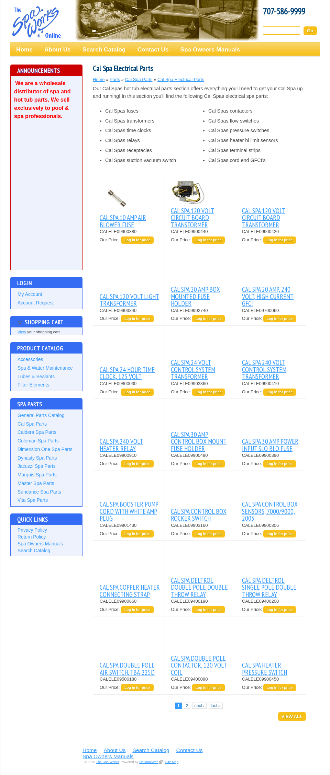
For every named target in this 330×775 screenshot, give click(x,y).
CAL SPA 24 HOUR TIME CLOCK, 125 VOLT (127, 373)
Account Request (36, 302)
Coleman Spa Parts (38, 440)
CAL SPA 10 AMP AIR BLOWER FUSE (123, 221)
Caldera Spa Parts (37, 432)
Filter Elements (33, 385)
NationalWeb (148, 762)
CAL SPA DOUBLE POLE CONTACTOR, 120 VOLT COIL (199, 665)
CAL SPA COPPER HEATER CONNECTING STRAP (130, 590)
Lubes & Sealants (36, 376)
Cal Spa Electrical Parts (180, 79)
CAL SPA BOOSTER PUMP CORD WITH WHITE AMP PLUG (129, 511)
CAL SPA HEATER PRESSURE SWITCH (264, 668)
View (22, 332)
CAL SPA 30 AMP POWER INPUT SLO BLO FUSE (270, 444)
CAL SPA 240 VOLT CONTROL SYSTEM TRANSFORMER (264, 369)
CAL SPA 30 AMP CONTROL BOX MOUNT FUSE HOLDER (199, 441)
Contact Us (152, 49)
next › (199, 705)
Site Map (171, 762)
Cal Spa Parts (32, 424)
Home (24, 49)
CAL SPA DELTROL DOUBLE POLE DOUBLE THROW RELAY (199, 587)
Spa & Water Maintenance (45, 368)
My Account (30, 294)
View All (292, 716)
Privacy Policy (32, 530)
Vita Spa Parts (33, 500)
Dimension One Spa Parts (45, 449)
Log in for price (137, 240)
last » (216, 705)
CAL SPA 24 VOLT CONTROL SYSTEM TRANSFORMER (193, 369)
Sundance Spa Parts (39, 492)
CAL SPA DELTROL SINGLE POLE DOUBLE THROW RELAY (269, 587)
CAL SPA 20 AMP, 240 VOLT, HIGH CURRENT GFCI (268, 296)
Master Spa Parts (36, 483)
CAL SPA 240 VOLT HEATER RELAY (121, 444)
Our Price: (110, 239)
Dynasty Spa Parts (37, 458)
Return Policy (32, 537)
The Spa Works (36, 22)
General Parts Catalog (41, 415)
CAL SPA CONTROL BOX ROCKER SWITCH (199, 514)
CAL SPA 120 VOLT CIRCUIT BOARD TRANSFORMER (192, 217)
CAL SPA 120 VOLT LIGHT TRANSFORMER (129, 300)
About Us (57, 49)
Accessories (30, 359)
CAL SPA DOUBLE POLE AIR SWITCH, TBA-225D (127, 668)
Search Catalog (104, 49)
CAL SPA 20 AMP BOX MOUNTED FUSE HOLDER (195, 296)
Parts (115, 79)
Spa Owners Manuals (210, 49)
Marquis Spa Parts (37, 474)
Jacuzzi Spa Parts (37, 466)
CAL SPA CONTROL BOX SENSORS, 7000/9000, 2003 (270, 511)
